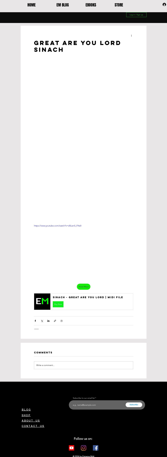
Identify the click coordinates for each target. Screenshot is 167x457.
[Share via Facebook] (35, 321)
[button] (83, 301)
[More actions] (131, 35)
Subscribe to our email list (84, 398)
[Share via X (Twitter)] (42, 321)
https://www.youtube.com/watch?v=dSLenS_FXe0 (57, 225)
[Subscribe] (134, 404)
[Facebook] (95, 448)
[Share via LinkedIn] (48, 321)
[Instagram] (83, 448)
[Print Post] (61, 321)
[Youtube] (71, 448)
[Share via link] (55, 321)
